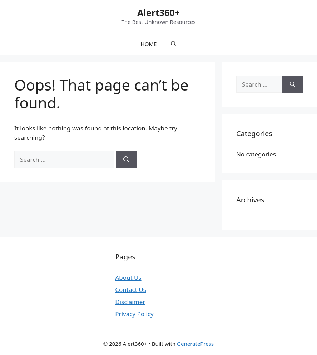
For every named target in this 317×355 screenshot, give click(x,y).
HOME (149, 43)
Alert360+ (158, 12)
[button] (173, 44)
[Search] (126, 159)
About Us (128, 277)
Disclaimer (130, 302)
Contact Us (130, 289)
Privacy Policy (134, 314)
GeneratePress (195, 343)
